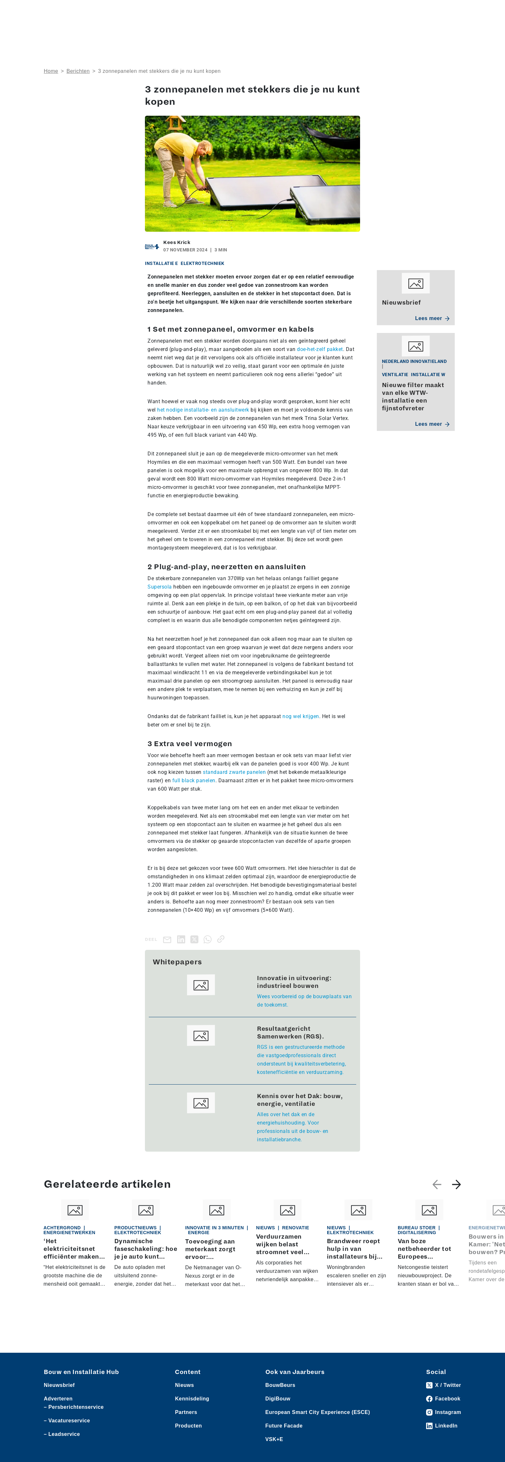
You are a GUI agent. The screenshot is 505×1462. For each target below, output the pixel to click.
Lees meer (432, 318)
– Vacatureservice (67, 1421)
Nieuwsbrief (447, 30)
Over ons (234, 30)
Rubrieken (271, 30)
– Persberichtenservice (74, 1407)
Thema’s (358, 30)
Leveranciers (103, 10)
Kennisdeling (404, 30)
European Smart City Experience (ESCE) (317, 1412)
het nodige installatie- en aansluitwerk (203, 410)
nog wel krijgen (300, 716)
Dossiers (315, 30)
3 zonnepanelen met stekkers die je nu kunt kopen (159, 71)
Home (51, 71)
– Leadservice (62, 1434)
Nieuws (52, 10)
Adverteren (368, 10)
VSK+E (274, 1439)
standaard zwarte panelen (234, 772)
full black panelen (193, 780)
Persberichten (136, 10)
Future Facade (284, 1426)
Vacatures (166, 10)
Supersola (160, 587)
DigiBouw (278, 1399)
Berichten (78, 71)
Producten (74, 10)
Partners (186, 1412)
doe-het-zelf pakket (320, 349)
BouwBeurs (280, 1385)
